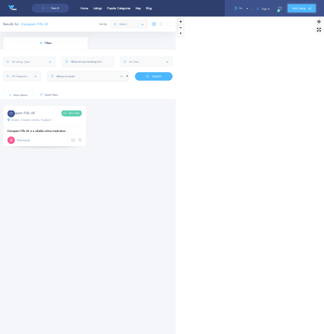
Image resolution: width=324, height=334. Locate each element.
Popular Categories (118, 8)
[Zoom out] (181, 28)
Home (84, 8)
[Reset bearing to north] (181, 34)
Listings (97, 8)
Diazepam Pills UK (21, 112)
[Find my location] (319, 22)
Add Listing (301, 8)
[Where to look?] (88, 76)
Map (138, 8)
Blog (149, 8)
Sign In (263, 9)
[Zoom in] (181, 22)
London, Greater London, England (29, 120)
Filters (45, 43)
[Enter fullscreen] (319, 30)
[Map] (250, 175)
